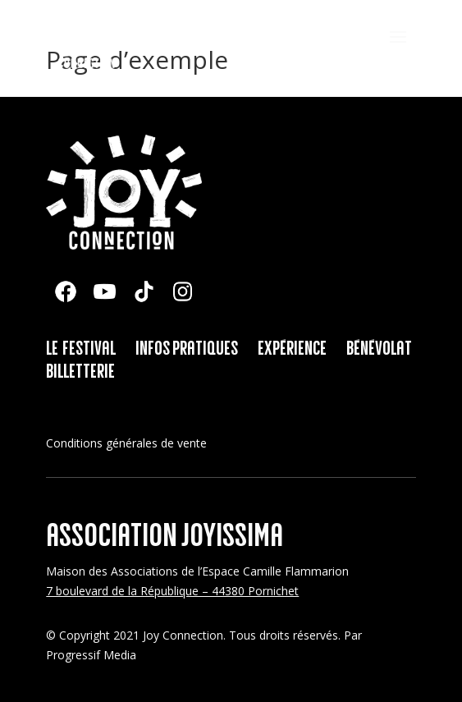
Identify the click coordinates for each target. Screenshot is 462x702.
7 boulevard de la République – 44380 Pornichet (172, 591)
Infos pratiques (186, 349)
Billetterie (80, 372)
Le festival (81, 349)
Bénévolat (379, 349)
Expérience (292, 349)
